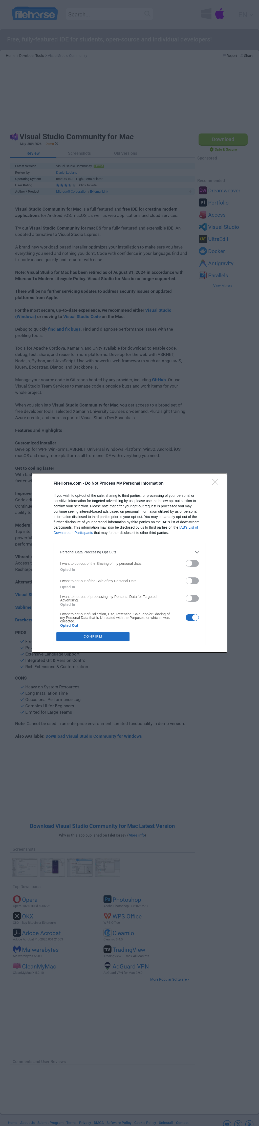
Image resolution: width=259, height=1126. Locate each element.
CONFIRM (92, 636)
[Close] (217, 483)
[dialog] (129, 563)
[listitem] (129, 552)
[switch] (192, 563)
